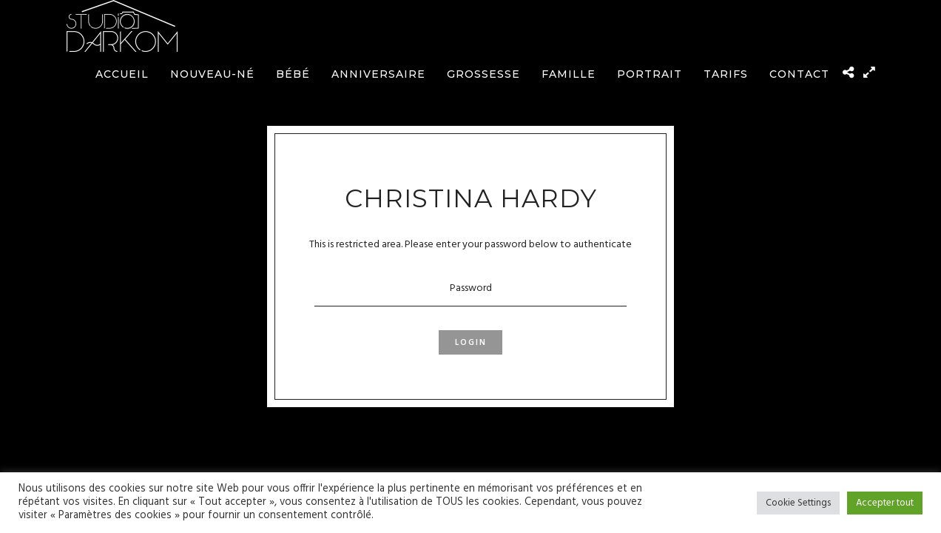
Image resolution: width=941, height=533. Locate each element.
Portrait (649, 74)
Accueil (122, 74)
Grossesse (483, 74)
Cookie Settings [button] (798, 503)
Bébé (293, 74)
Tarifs (726, 74)
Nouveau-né (212, 74)
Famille (569, 74)
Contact (799, 74)
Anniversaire (378, 74)
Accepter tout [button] (885, 503)
